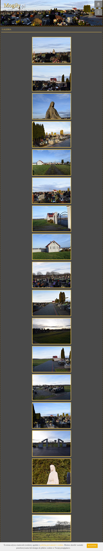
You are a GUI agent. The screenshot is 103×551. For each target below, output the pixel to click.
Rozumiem (92, 546)
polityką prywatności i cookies (51, 545)
